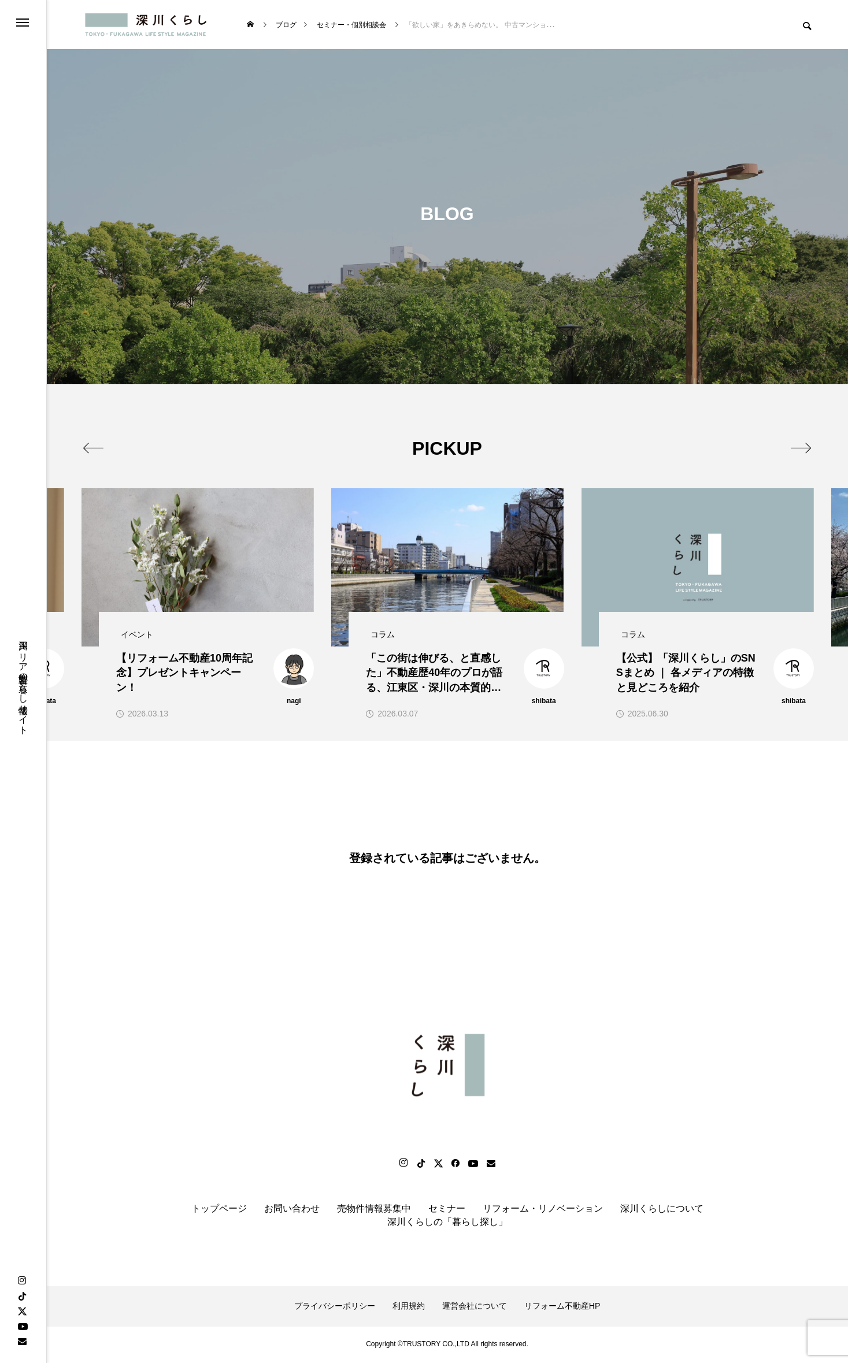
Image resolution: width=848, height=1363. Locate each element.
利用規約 (408, 1307)
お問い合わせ (292, 1211)
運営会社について (474, 1307)
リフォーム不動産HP (562, 1307)
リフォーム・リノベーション (543, 1211)
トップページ (219, 1211)
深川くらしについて (661, 1211)
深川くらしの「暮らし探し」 (447, 1223)
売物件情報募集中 (374, 1211)
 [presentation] (94, 448)
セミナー (446, 1211)
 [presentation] (800, 448)
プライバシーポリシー (334, 1307)
